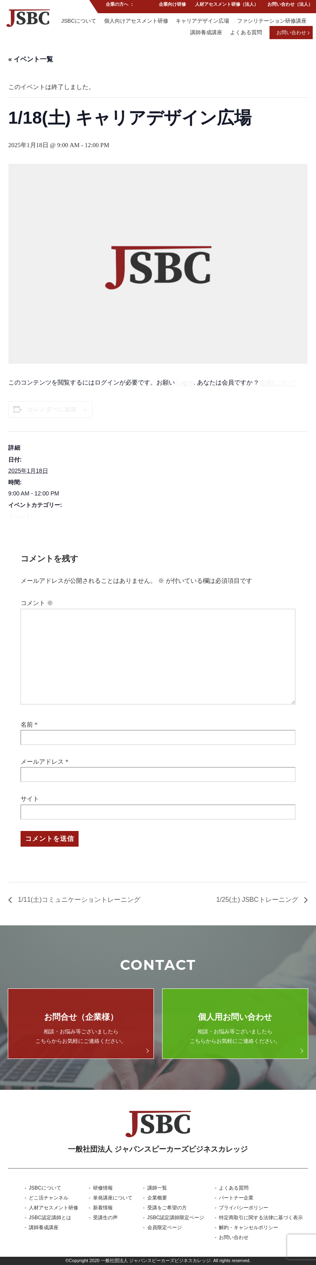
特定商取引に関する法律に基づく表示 (261, 1217)
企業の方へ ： (119, 5)
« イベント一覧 (30, 59)
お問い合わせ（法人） (290, 5)
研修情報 (103, 1188)
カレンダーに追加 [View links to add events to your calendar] (52, 409)
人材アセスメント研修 (53, 1208)
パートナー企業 (236, 1198)
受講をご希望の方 (167, 1208)
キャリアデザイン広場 (202, 22)
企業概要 (157, 1198)
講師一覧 (157, 1188)
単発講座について (112, 1198)
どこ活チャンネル (48, 1198)
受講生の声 (105, 1217)
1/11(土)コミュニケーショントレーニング (78, 899)
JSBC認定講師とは (50, 1217)
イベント (19, 516)
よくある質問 (246, 34)
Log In (185, 382)
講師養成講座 (205, 34)
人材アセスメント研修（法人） (226, 5)
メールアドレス (42, 761)
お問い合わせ (291, 34)
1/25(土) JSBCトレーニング (258, 899)
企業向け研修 (171, 5)
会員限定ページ (164, 1227)
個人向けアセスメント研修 (135, 22)
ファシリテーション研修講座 (272, 22)
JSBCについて (77, 22)
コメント (37, 603)
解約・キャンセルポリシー (248, 1227)
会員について (278, 382)
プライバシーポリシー (243, 1208)
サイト (30, 799)
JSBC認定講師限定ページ (175, 1217)
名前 (27, 724)
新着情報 (103, 1208)
